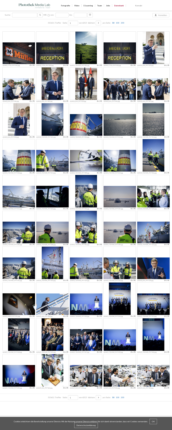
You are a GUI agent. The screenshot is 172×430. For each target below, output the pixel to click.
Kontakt (138, 6)
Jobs (108, 6)
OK (153, 421)
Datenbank (119, 6)
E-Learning (88, 6)
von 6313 (82, 23)
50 (113, 23)
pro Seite (112, 23)
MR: (45, 15)
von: (52, 15)
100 (117, 23)
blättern (91, 23)
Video (76, 6)
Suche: (8, 15)
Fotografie (65, 6)
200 (122, 23)
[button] (90, 15)
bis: (71, 15)
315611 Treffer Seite (58, 23)
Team (99, 6)
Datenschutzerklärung (86, 425)
